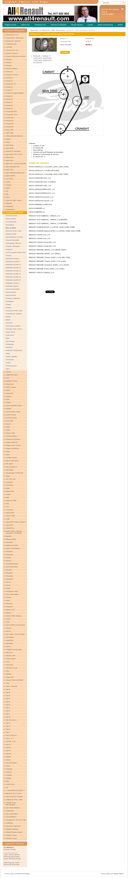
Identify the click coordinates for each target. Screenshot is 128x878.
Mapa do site (25, 2)
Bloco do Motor (60, 30)
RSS (36, 2)
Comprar (65, 52)
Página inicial (11, 2)
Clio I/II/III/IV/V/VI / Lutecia (47, 30)
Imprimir (45, 2)
